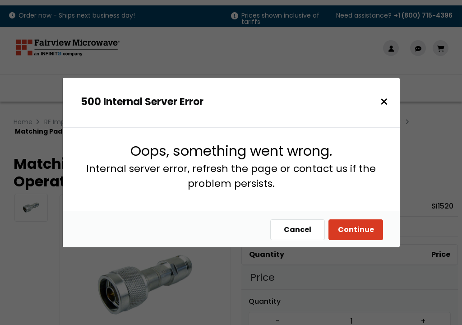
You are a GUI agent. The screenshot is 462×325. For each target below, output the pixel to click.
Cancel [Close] (300, 229)
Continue (358, 229)
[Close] (386, 101)
